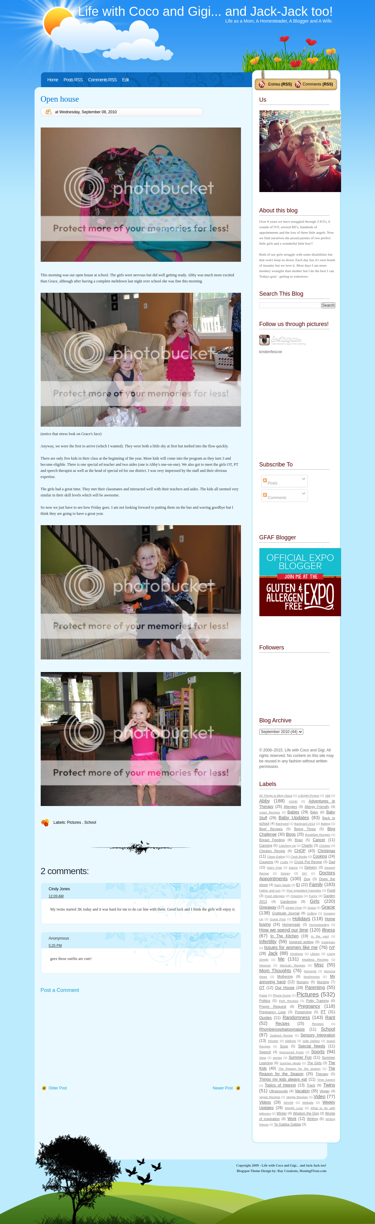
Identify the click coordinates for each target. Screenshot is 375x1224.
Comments (312, 84)
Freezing (297, 896)
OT (262, 987)
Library (315, 953)
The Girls (314, 1063)
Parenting (315, 987)
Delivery (311, 867)
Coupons (266, 862)
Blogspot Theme (248, 1171)
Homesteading (319, 924)
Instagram (328, 942)
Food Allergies (275, 896)
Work (292, 1119)
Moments (310, 971)
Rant (330, 1017)
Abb (327, 795)
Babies (293, 812)
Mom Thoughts (275, 970)
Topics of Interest (280, 1085)
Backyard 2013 (304, 823)
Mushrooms (312, 976)
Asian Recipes (269, 812)
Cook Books (299, 856)
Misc (319, 964)
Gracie (328, 907)
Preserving (303, 1012)
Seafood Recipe (281, 1035)
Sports (318, 1051)
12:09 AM (56, 896)
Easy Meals (282, 885)
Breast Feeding (272, 840)
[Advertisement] (89, 1039)
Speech (265, 1052)
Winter (281, 1113)
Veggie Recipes (297, 1097)
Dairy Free (274, 867)
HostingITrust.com (312, 1171)
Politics (264, 1001)
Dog (307, 879)
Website (307, 1102)
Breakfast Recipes (317, 834)
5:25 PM (55, 945)
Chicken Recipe (272, 851)
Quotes (265, 1017)
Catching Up (287, 845)
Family (316, 884)
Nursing (323, 982)
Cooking (320, 856)
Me (281, 959)
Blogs (291, 834)
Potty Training (317, 1001)
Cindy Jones (59, 889)
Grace (311, 907)
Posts (270, 483)
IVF (332, 947)
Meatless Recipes (315, 959)
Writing (312, 1119)
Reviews (318, 1023)
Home (52, 79)
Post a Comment (60, 990)
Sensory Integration (317, 1035)
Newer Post (223, 1088)
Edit (125, 79)
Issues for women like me (291, 947)
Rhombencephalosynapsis (282, 1029)
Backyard (282, 823)
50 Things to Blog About (275, 795)
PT (323, 1012)
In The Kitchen (284, 936)
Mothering (285, 976)
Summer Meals (290, 1063)
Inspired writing (301, 942)
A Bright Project (308, 795)
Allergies (290, 807)
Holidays (301, 918)
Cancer (319, 840)
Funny (313, 896)
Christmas (326, 851)
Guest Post (278, 919)
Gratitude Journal (285, 913)
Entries (274, 84)
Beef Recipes (271, 829)
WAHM (288, 1102)
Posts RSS (73, 79)
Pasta (263, 995)
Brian (299, 840)
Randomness (296, 1017)
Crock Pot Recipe (308, 862)
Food (331, 890)
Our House (285, 987)
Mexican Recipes (292, 965)
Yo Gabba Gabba (287, 1124)
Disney (285, 873)
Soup (284, 1046)
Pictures (74, 822)
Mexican (265, 965)
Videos (265, 1102)
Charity (307, 845)
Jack (273, 953)
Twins (329, 1084)
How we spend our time (283, 930)
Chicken (324, 845)
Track (311, 1085)
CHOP (300, 851)
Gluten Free (293, 907)
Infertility (268, 941)
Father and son (270, 890)
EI (298, 884)
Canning (265, 845)
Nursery (303, 982)
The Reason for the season (299, 1068)
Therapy (322, 1074)
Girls (314, 901)
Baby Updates (294, 817)
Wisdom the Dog (306, 1113)
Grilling (312, 913)
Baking (325, 823)
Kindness (296, 953)
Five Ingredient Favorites (303, 890)
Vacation (302, 1091)
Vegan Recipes (269, 1097)
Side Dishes (311, 1041)
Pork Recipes (288, 1001)
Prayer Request (272, 1006)
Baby (314, 812)
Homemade (291, 924)
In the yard (320, 936)
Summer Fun (300, 1057)
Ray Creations (287, 1171)
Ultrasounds (278, 1091)
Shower (273, 1041)
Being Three (305, 829)
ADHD (293, 801)
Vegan (324, 1091)
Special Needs (311, 1046)
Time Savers (326, 1079)
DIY (304, 873)
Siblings (290, 1041)
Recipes (282, 1023)
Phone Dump (282, 995)
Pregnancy (309, 1006)
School (90, 822)
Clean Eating (276, 856)
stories (277, 1057)
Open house (60, 99)
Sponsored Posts (291, 1052)
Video (320, 1096)
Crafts (284, 862)
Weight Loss (294, 1108)
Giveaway (267, 907)
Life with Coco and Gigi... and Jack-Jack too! (205, 11)
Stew (262, 1057)
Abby (264, 800)
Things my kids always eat (283, 1079)
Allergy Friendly (317, 807)
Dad (332, 862)
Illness (328, 930)
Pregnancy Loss (272, 1012)
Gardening (288, 901)
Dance (293, 867)
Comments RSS (102, 79)
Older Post (58, 1088)
